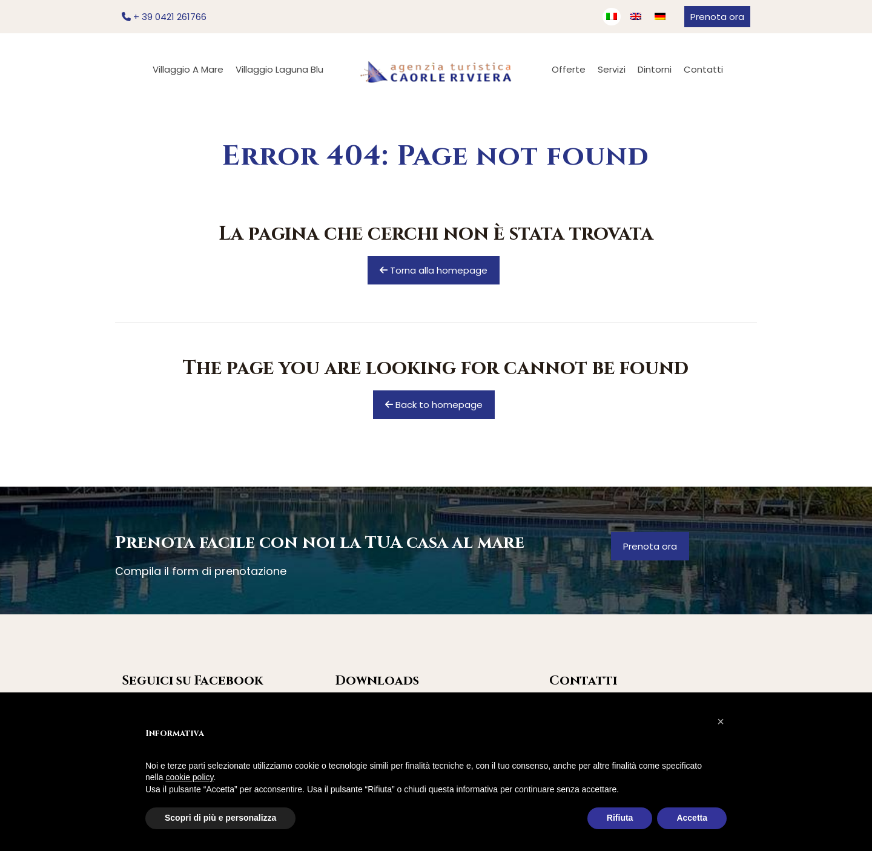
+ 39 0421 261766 (164, 16)
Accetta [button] (691, 818)
